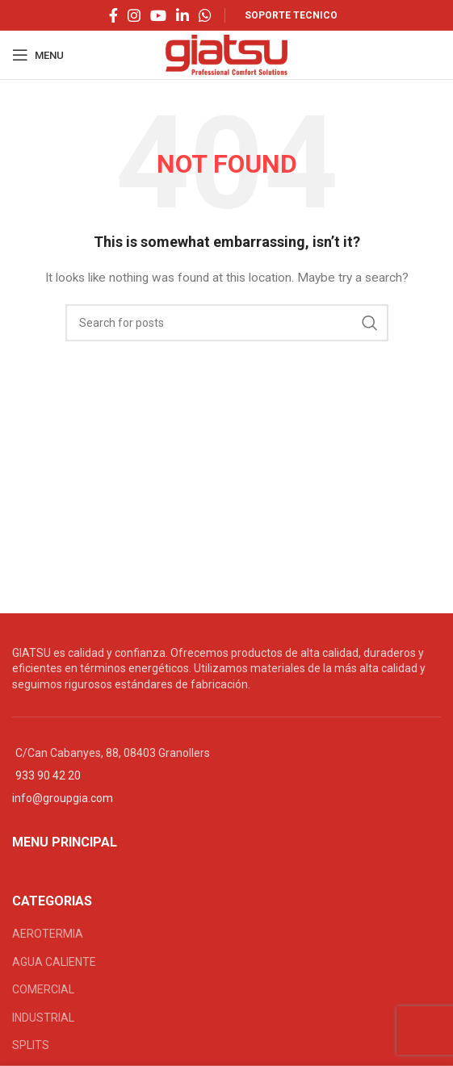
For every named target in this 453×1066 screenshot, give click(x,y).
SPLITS (30, 1045)
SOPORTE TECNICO (291, 15)
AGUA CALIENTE (54, 961)
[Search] (226, 322)
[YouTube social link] (158, 15)
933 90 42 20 (48, 775)
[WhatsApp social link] (205, 15)
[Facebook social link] (113, 15)
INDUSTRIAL (43, 1017)
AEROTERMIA (47, 933)
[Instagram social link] (134, 15)
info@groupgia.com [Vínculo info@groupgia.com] (62, 798)
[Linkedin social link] (182, 15)
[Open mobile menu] (38, 55)
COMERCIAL (43, 989)
